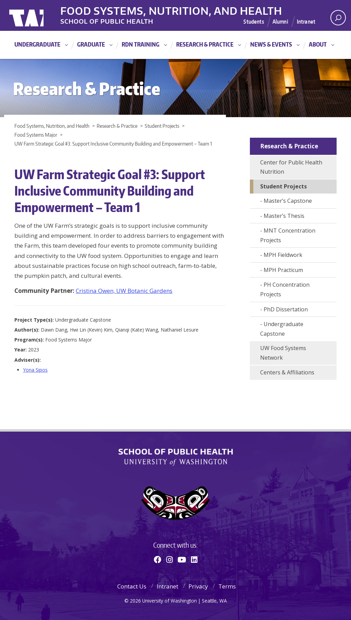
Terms (227, 586)
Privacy (198, 586)
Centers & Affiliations (287, 372)
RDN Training (140, 44)
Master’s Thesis (284, 216)
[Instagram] (169, 559)
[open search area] (338, 17)
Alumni (280, 21)
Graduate (91, 44)
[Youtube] (182, 559)
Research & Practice (204, 44)
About (318, 44)
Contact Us (131, 586)
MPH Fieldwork (283, 255)
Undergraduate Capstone (281, 328)
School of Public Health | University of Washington (175, 457)
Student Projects (283, 186)
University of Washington (37, 15)
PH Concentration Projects (285, 289)
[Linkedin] (194, 559)
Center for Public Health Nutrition (291, 167)
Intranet (306, 21)
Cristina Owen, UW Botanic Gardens (124, 291)
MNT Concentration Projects (287, 235)
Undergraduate (37, 44)
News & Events (271, 44)
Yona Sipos (35, 370)
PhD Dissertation (286, 309)
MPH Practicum (283, 270)
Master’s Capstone (288, 200)
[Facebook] (157, 559)
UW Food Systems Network (283, 352)
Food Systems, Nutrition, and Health (171, 10)
